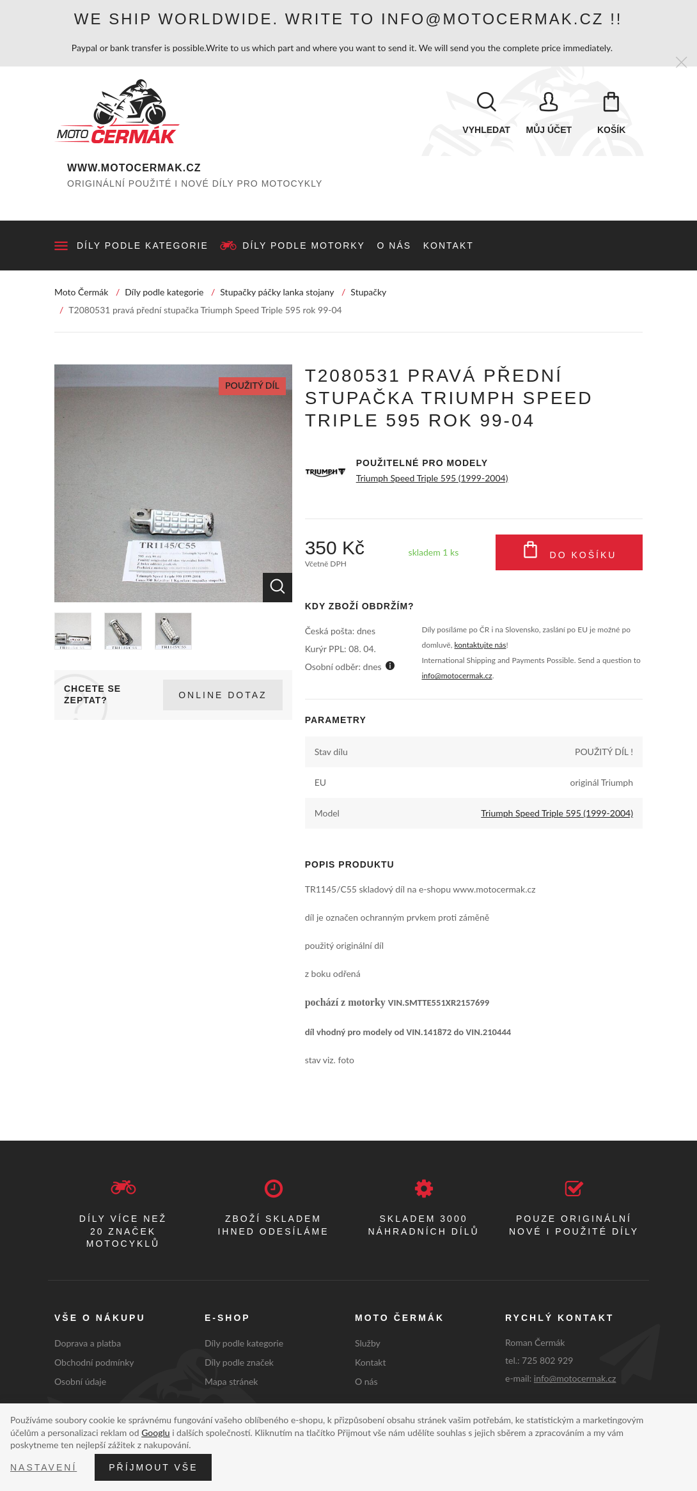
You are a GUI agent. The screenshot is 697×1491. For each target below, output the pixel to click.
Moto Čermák (81, 291)
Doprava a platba (87, 1343)
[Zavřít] (681, 63)
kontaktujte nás (480, 645)
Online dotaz (222, 695)
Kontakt (448, 245)
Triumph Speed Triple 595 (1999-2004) (432, 477)
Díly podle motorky (303, 245)
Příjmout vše (153, 1467)
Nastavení (43, 1467)
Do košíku (569, 552)
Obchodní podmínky (94, 1362)
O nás (394, 245)
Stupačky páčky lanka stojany (277, 291)
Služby (367, 1343)
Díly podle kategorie (142, 245)
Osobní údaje (80, 1381)
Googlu (155, 1432)
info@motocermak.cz (456, 675)
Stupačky (368, 291)
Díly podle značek (239, 1362)
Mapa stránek (231, 1381)
